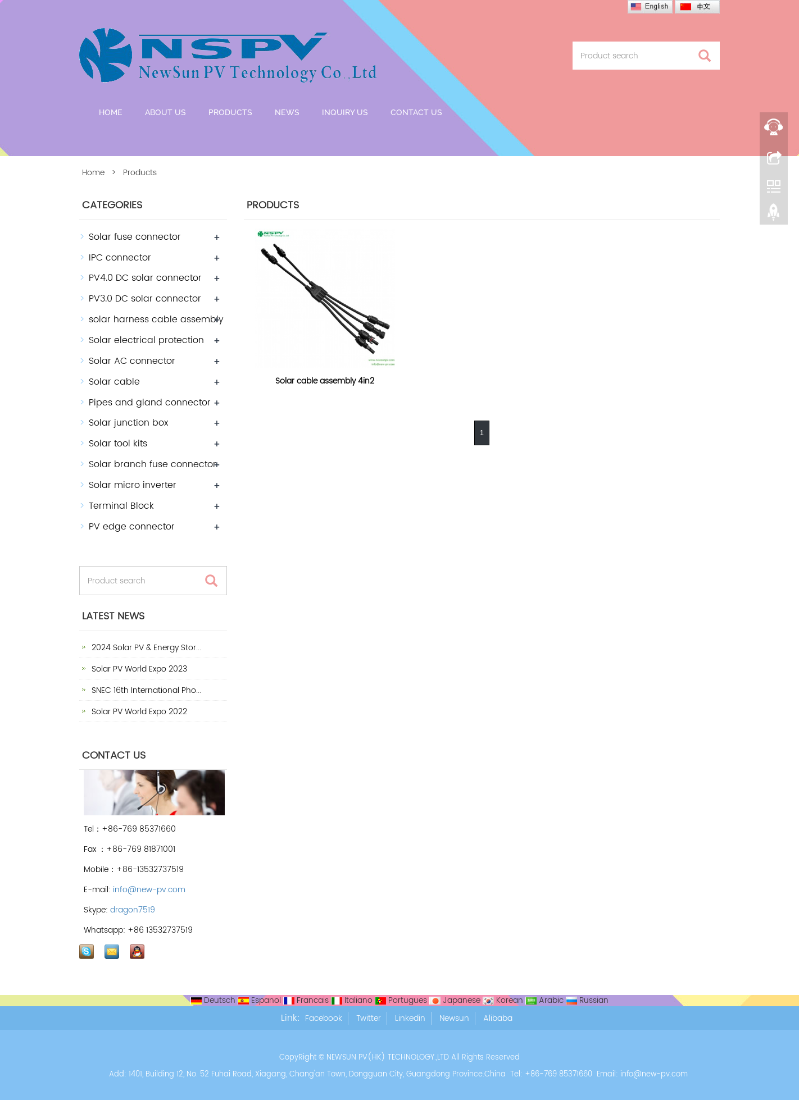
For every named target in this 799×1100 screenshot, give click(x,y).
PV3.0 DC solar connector (145, 298)
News (287, 112)
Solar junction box (128, 423)
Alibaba (497, 1018)
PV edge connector (132, 526)
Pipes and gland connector (150, 402)
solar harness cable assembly (156, 319)
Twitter (368, 1018)
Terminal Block (121, 506)
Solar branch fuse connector (152, 464)
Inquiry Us (345, 112)
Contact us (416, 112)
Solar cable (114, 382)
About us (165, 112)
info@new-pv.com (149, 889)
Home (110, 112)
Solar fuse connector (135, 237)
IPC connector (120, 257)
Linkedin (410, 1018)
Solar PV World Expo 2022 (138, 711)
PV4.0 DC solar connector (145, 278)
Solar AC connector (132, 361)
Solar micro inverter (132, 485)
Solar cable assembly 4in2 (324, 381)
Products (230, 112)
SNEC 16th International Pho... (145, 690)
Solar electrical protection (146, 340)
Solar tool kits (118, 443)
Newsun (454, 1018)
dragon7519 (132, 909)
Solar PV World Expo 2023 (138, 669)
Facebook (323, 1018)
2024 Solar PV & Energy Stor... (145, 647)
